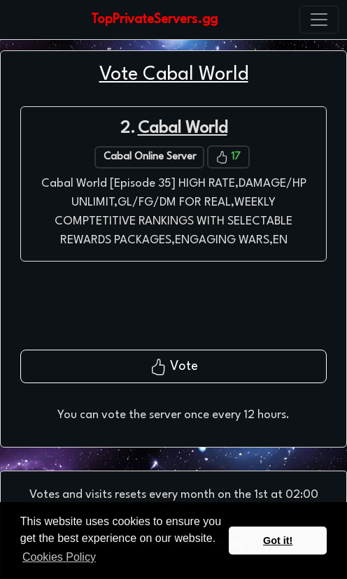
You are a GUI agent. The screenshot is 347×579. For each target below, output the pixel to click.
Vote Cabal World (173, 74)
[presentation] (173, 311)
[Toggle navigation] (319, 20)
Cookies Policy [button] (59, 557)
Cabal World (182, 128)
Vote (174, 367)
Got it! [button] (277, 540)
